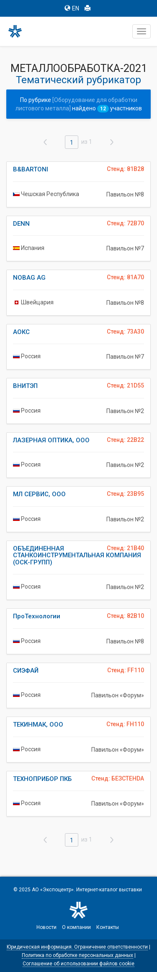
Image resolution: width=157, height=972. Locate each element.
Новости (46, 927)
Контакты (107, 927)
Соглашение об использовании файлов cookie (78, 964)
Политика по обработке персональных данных (77, 955)
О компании (76, 927)
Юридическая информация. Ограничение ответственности (77, 947)
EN (71, 8)
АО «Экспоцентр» (53, 890)
